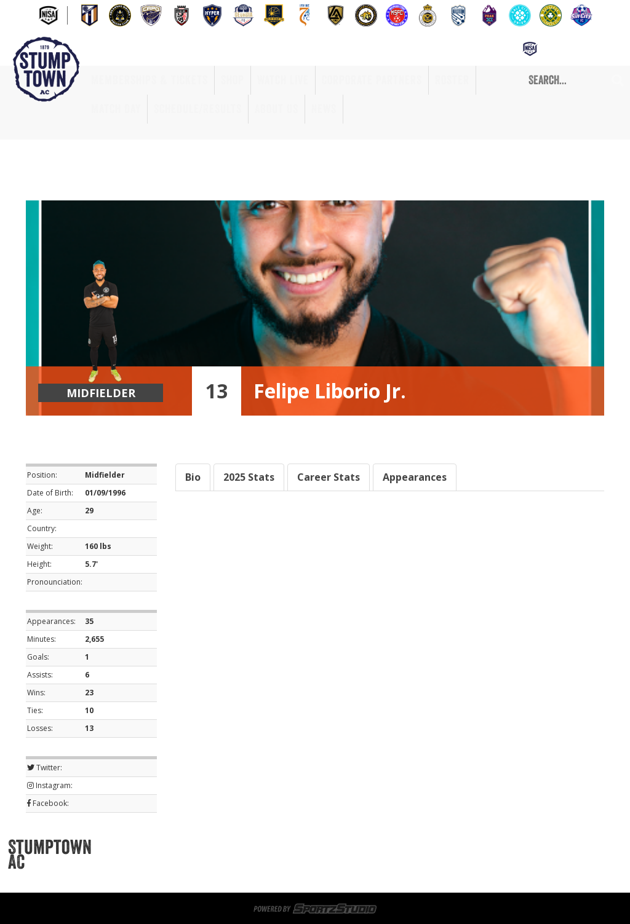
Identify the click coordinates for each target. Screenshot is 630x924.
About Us (276, 108)
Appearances (415, 477)
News (324, 108)
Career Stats (328, 477)
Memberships (160, 847)
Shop (232, 80)
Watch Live (283, 80)
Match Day (116, 108)
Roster (452, 80)
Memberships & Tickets (149, 80)
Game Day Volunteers (410, 847)
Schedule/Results (198, 108)
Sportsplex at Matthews (299, 847)
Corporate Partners (372, 80)
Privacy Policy (338, 877)
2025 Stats (248, 477)
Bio (193, 477)
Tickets (217, 847)
